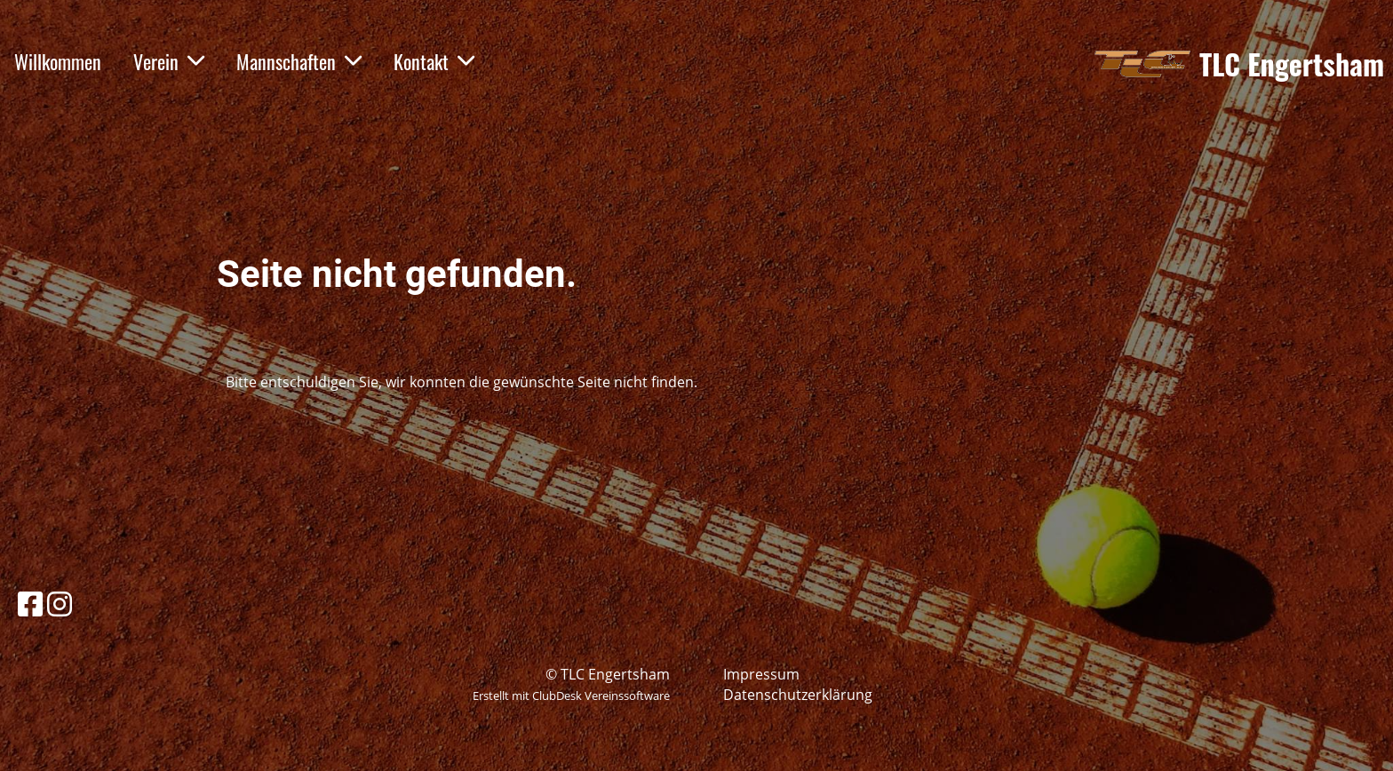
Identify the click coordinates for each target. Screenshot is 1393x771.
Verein (168, 61)
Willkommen (57, 61)
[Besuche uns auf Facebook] (30, 603)
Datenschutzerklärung (797, 694)
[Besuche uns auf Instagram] (59, 603)
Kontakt (434, 61)
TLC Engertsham (1291, 64)
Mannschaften (299, 61)
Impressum (761, 674)
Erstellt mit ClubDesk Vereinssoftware (571, 695)
